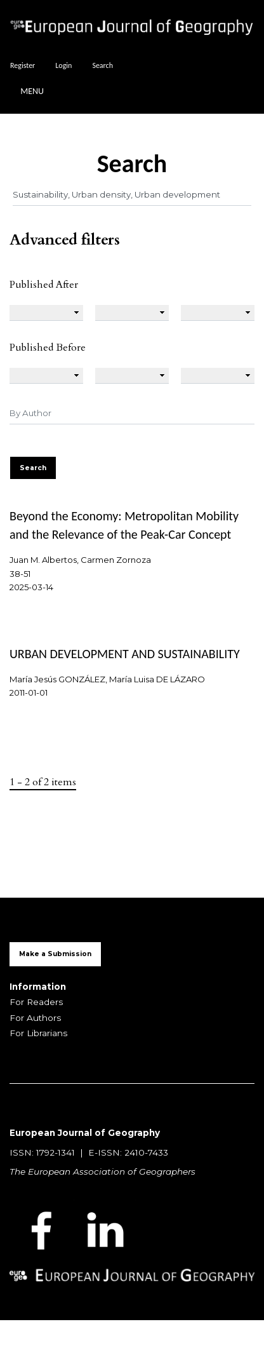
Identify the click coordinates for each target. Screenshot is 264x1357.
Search (102, 65)
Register (22, 65)
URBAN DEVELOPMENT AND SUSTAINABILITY (125, 653)
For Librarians (38, 1033)
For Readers (36, 1002)
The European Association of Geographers (102, 1171)
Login (63, 65)
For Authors (35, 1018)
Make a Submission (55, 954)
